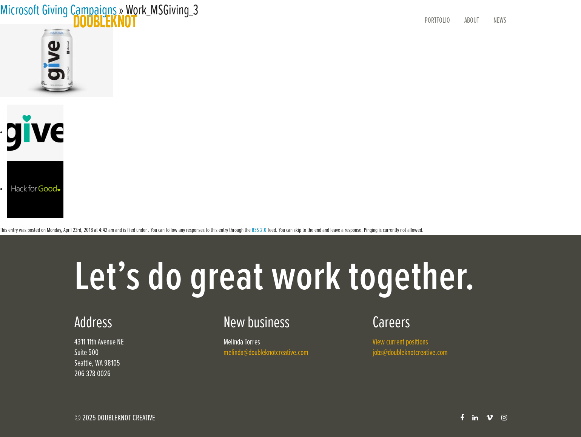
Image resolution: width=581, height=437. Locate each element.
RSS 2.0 (259, 230)
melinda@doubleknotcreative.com (265, 352)
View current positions (400, 342)
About (471, 21)
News (499, 21)
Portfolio (437, 21)
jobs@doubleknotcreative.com (410, 352)
